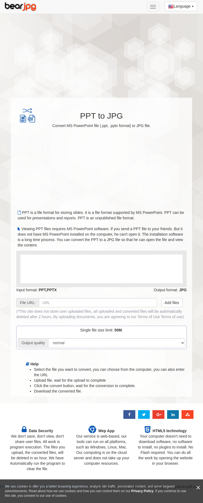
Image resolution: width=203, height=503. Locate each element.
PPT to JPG (101, 115)
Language (181, 6)
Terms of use (172, 317)
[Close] (198, 487)
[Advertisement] (101, 53)
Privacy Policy (142, 491)
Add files (172, 302)
